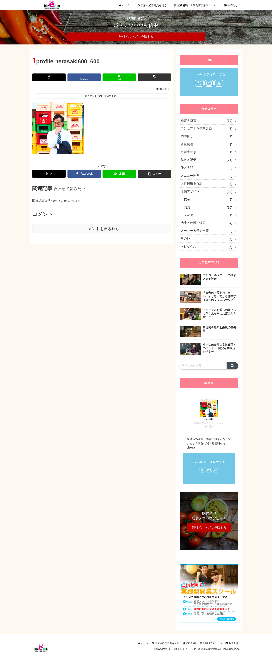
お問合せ (232, 643)
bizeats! (209, 419)
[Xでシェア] (49, 77)
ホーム (143, 643)
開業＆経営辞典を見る (165, 643)
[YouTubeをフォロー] (218, 83)
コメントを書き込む (102, 229)
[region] (136, 27)
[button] (154, 77)
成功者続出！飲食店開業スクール (202, 643)
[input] (203, 365)
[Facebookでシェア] (84, 77)
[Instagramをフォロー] (209, 83)
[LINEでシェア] (119, 77)
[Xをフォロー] (199, 83)
